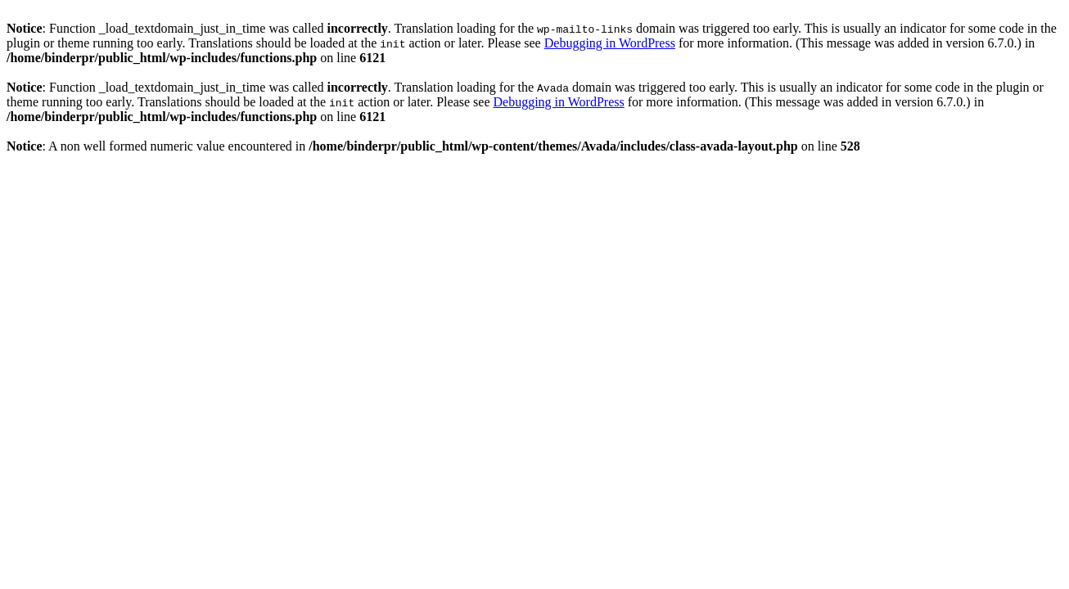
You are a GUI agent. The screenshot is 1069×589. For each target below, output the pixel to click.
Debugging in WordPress (609, 43)
